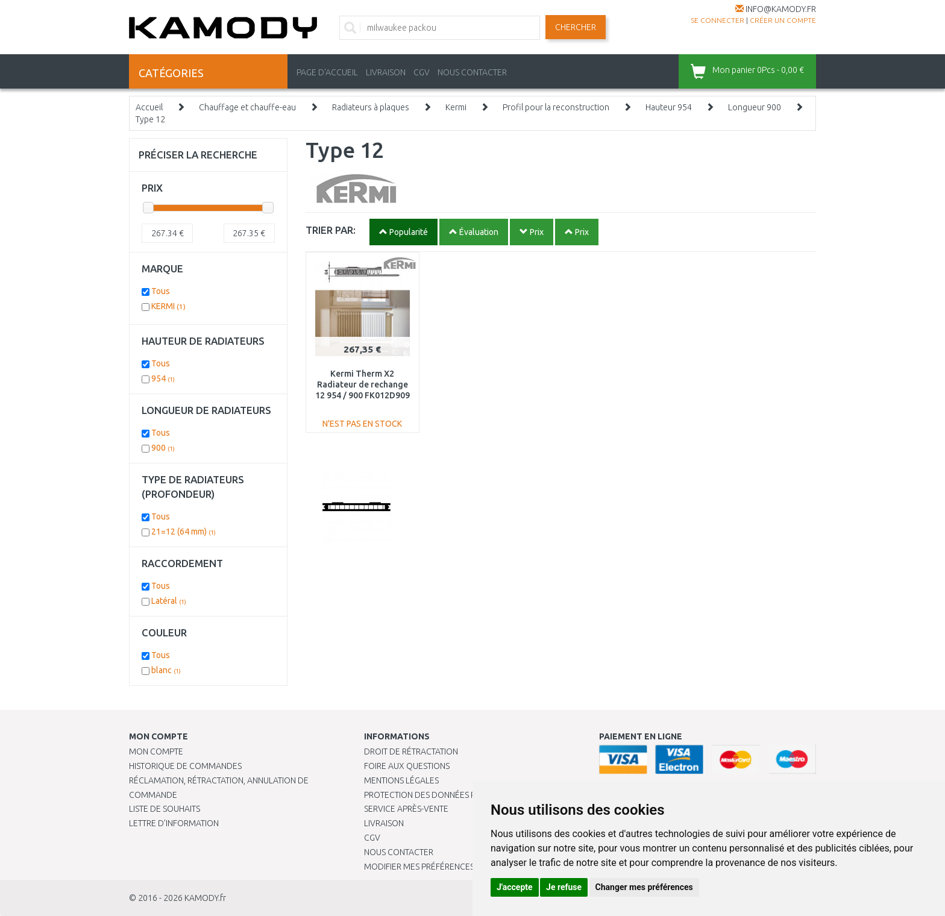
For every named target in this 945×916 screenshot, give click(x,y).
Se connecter (717, 20)
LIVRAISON (386, 72)
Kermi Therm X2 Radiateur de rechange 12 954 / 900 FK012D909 (362, 384)
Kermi (455, 107)
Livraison (384, 823)
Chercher (575, 27)
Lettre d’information (174, 823)
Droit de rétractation (411, 751)
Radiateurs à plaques (370, 107)
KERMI (168, 306)
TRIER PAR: (331, 230)
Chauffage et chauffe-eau (247, 107)
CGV (421, 72)
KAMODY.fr (205, 898)
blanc (166, 670)
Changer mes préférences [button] (644, 887)
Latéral (168, 601)
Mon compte (156, 751)
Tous (160, 291)
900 (163, 448)
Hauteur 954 (668, 107)
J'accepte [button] (515, 887)
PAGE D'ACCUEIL (327, 72)
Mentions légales (401, 780)
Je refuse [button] (564, 887)
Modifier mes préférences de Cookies (443, 866)
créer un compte (783, 20)
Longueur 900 (754, 107)
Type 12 (150, 119)
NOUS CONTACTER (472, 72)
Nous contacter (398, 852)
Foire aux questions (407, 766)
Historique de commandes (185, 766)
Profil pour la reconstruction (556, 107)
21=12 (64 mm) (183, 531)
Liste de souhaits (164, 809)
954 (163, 378)
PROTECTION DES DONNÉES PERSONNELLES (446, 795)
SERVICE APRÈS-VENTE (406, 809)
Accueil (149, 107)
